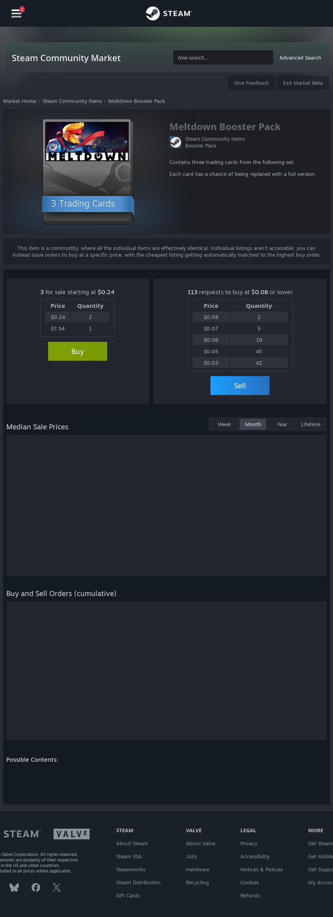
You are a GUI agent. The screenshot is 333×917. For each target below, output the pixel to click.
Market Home (19, 101)
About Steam (132, 843)
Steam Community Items (72, 101)
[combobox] (223, 57)
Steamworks (130, 869)
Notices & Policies (261, 869)
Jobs (191, 856)
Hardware (197, 869)
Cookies (249, 882)
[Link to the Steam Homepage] (169, 14)
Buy (77, 351)
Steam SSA (129, 856)
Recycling (197, 882)
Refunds (250, 895)
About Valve (200, 843)
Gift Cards (128, 895)
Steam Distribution (138, 882)
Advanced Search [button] (300, 57)
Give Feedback (251, 83)
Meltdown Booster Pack (136, 101)
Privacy (248, 843)
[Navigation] (16, 13)
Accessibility (255, 856)
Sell (240, 385)
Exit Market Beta (303, 83)
